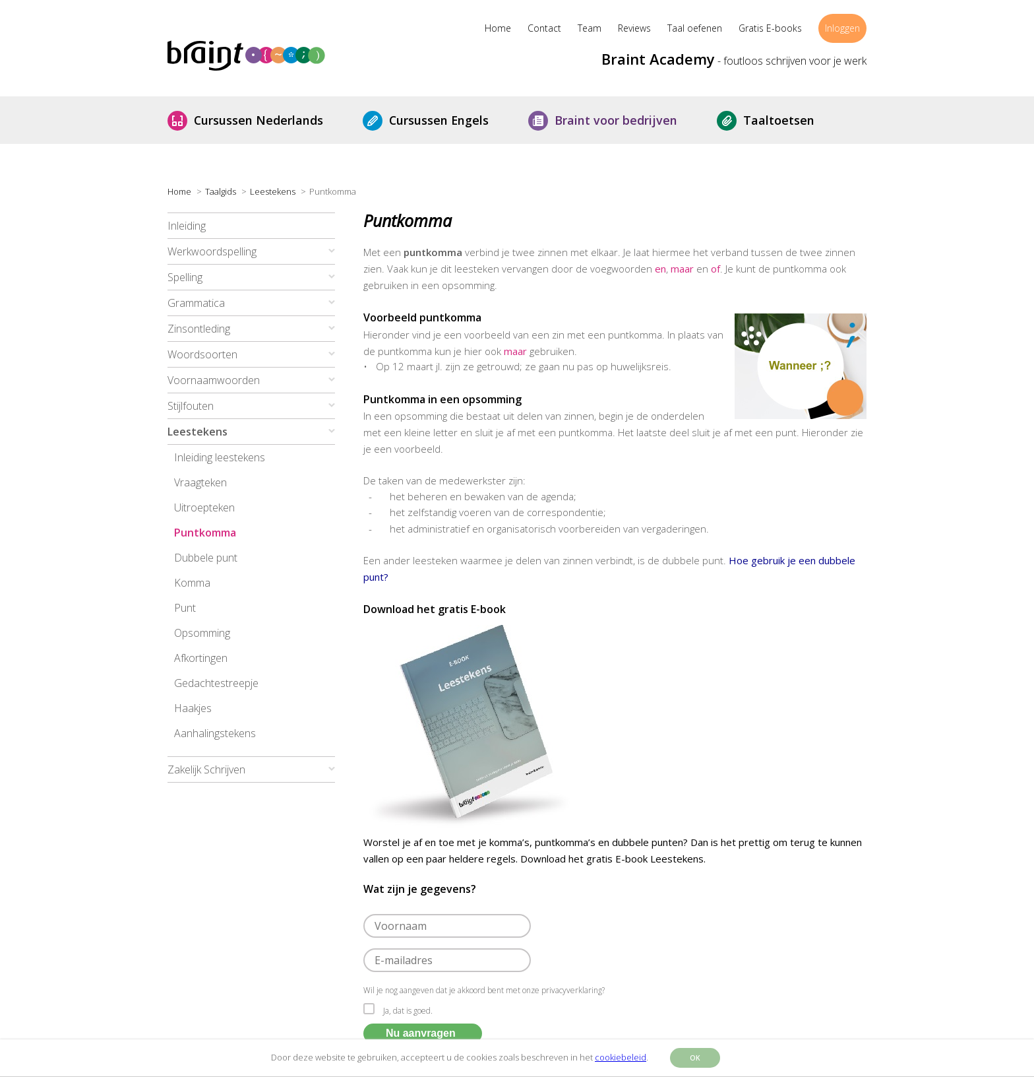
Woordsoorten (202, 354)
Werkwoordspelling (212, 251)
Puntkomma (205, 532)
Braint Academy (658, 59)
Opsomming (202, 633)
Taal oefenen (694, 28)
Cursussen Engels (448, 120)
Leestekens (197, 431)
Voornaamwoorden (213, 380)
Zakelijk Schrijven (206, 769)
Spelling (184, 277)
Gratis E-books (770, 28)
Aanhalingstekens (215, 733)
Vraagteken (200, 482)
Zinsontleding (198, 328)
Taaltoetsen (788, 120)
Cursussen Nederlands (268, 120)
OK (695, 1057)
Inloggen (842, 28)
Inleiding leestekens (219, 457)
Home (498, 28)
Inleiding (186, 225)
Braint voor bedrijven (626, 120)
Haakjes (193, 708)
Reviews (634, 28)
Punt (185, 608)
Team (589, 28)
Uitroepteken (204, 507)
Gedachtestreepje (216, 683)
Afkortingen (201, 658)
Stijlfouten (190, 406)
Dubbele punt (205, 557)
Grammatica (196, 303)
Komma (192, 582)
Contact (544, 28)
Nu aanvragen (421, 1033)
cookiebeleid (620, 1057)
